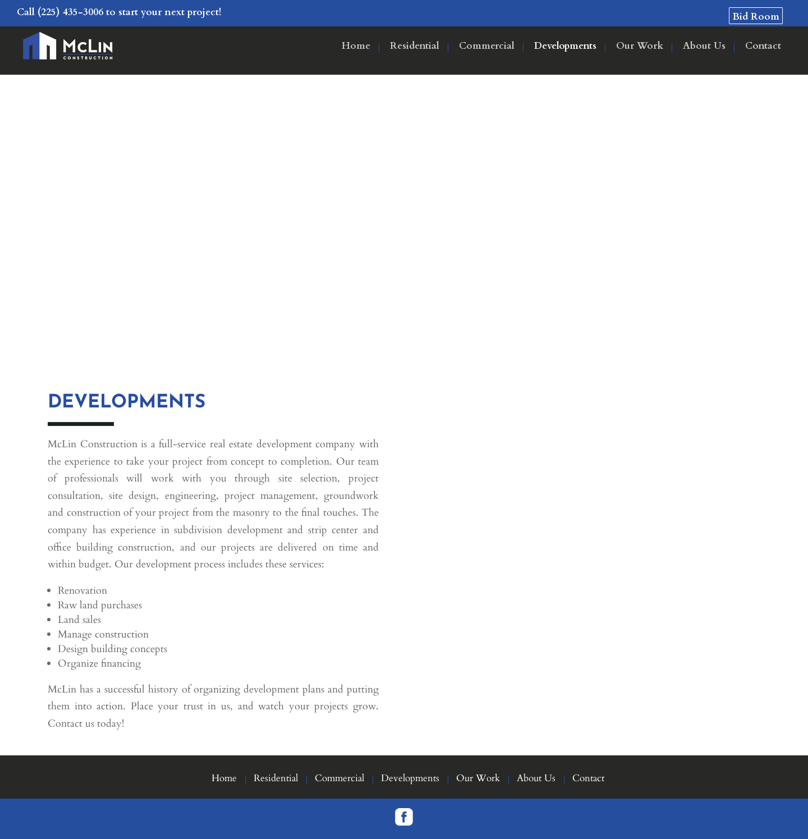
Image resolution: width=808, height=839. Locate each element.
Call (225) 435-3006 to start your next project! (119, 12)
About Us (704, 47)
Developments (565, 47)
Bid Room (755, 16)
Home (356, 47)
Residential (414, 47)
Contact (763, 47)
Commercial (487, 47)
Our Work (639, 47)
